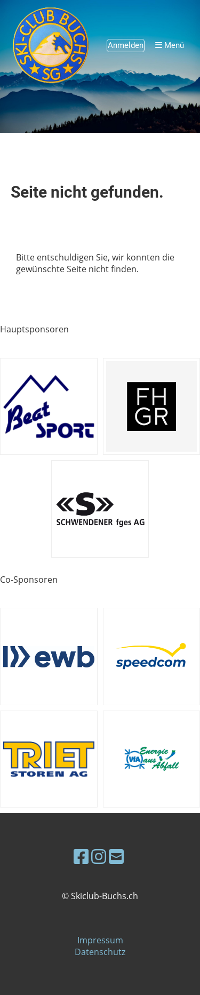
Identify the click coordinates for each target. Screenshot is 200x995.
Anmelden (125, 45)
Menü (169, 45)
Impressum (100, 940)
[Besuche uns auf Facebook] (81, 856)
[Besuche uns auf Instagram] (98, 856)
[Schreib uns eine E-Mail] (116, 856)
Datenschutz (100, 952)
